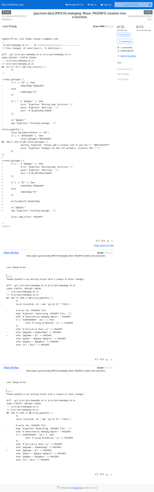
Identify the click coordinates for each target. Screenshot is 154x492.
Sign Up (106, 4)
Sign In (92, 4)
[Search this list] (130, 4)
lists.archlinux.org (12, 4)
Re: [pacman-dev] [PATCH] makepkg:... (14, 17)
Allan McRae (11, 252)
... (9, 275)
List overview (123, 34)
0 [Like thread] (98, 240)
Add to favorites (126, 55)
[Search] (150, 4)
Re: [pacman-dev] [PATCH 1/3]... (140, 17)
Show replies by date (104, 245)
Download (125, 41)
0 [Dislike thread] (103, 240)
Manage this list (74, 4)
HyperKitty (78, 487)
